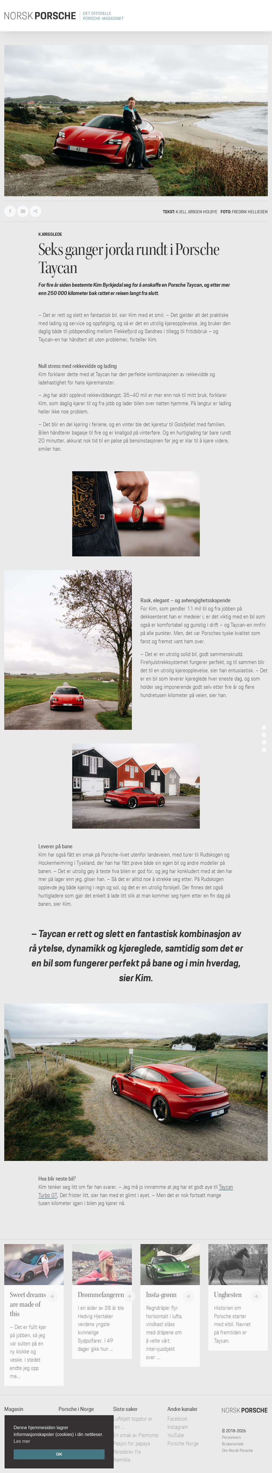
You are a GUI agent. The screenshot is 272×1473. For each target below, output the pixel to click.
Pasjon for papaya (131, 1443)
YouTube (175, 1435)
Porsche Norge (183, 1443)
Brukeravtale (233, 1443)
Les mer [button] (22, 1441)
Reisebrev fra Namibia (127, 1455)
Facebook (177, 1418)
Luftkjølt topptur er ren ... (133, 1422)
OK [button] (59, 1454)
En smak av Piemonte (136, 1435)
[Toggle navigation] (259, 15)
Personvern (231, 1437)
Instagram (177, 1427)
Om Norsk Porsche (237, 1450)
